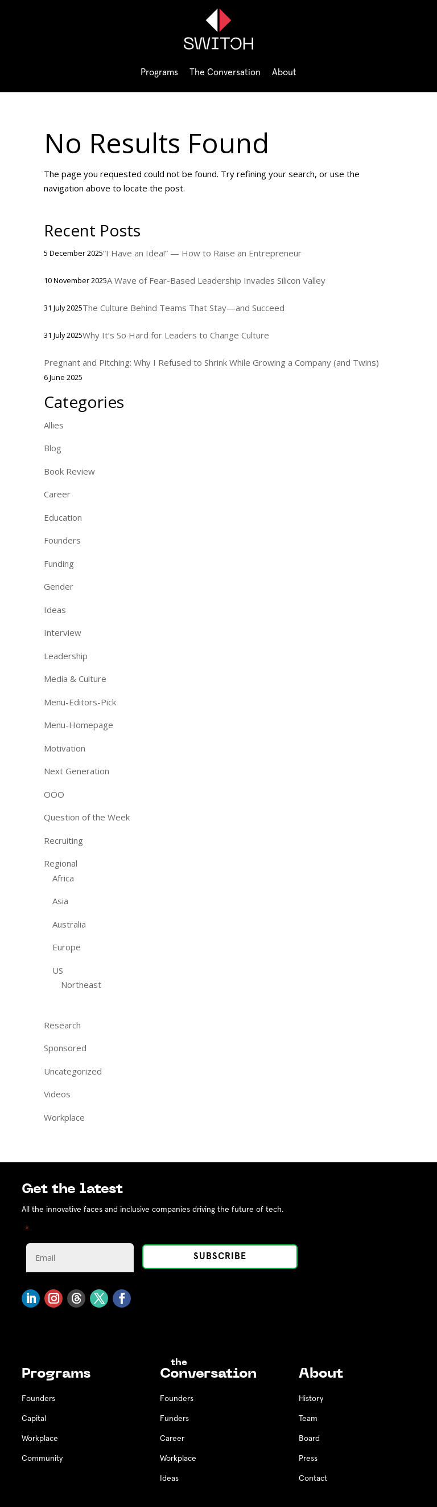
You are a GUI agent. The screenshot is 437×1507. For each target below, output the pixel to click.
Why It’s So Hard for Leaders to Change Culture (176, 335)
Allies (54, 425)
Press (308, 1459)
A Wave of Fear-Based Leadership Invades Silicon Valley (216, 280)
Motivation (64, 748)
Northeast (81, 984)
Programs (159, 72)
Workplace (64, 1117)
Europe (66, 947)
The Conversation (225, 72)
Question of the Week (87, 817)
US (57, 970)
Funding (59, 563)
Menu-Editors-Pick (80, 702)
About (284, 72)
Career (57, 494)
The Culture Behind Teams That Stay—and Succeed (184, 307)
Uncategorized (73, 1071)
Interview (62, 632)
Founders (62, 540)
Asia (60, 900)
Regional (60, 863)
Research (62, 1025)
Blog (52, 448)
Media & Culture (75, 678)
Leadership (66, 655)
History (311, 1399)
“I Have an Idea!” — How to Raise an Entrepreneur (202, 253)
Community (42, 1459)
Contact (313, 1479)
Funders (174, 1419)
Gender (58, 586)
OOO (54, 794)
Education (63, 517)
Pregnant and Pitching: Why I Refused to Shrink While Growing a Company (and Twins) (211, 362)
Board (309, 1439)
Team (308, 1419)
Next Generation (76, 771)
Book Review (69, 471)
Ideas (55, 609)
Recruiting (63, 840)
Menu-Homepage (78, 724)
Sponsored (65, 1047)
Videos (57, 1094)
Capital (34, 1419)
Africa (63, 878)
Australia (69, 924)
